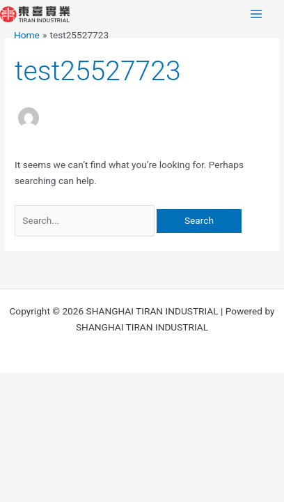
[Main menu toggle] (256, 14)
